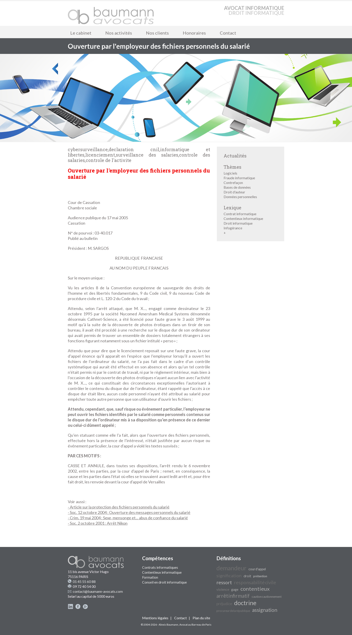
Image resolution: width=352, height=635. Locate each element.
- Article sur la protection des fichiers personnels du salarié (118, 506)
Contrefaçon (233, 182)
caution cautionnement (267, 596)
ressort (224, 582)
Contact (228, 32)
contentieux (255, 588)
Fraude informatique (239, 178)
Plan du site (201, 618)
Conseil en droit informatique (164, 582)
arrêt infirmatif (233, 596)
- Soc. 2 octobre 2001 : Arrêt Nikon (98, 523)
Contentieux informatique (243, 218)
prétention (260, 576)
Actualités (235, 156)
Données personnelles (240, 197)
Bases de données (237, 187)
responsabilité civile (255, 582)
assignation (264, 610)
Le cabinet (80, 32)
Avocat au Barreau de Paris (195, 624)
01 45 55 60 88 (84, 581)
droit (247, 576)
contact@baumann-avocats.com (98, 591)
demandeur (231, 568)
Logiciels (230, 173)
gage (234, 589)
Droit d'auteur (234, 192)
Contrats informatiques (160, 567)
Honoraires (194, 32)
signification (229, 575)
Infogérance (233, 228)
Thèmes (232, 167)
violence (222, 589)
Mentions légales (155, 618)
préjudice (224, 603)
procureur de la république (233, 611)
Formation (150, 577)
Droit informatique (238, 223)
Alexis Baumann (168, 624)
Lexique (232, 207)
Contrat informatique (240, 214)
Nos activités (118, 32)
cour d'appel (257, 569)
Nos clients (157, 32)
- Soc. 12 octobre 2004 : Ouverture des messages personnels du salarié (129, 512)
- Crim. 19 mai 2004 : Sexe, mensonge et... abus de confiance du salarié (128, 517)
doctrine (245, 602)
